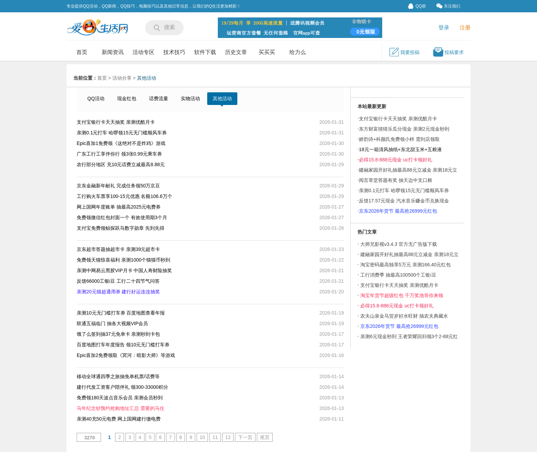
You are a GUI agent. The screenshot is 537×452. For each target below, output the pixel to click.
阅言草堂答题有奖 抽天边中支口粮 (395, 180)
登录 (443, 27)
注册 (465, 27)
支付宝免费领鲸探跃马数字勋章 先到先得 (120, 228)
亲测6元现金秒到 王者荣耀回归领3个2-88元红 (409, 336)
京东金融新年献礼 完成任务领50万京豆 (118, 185)
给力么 (297, 52)
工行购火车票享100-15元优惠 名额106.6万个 (124, 196)
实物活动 (190, 98)
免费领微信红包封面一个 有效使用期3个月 (122, 217)
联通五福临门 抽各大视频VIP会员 (112, 323)
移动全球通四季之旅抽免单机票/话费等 (118, 376)
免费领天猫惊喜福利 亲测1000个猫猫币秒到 (123, 260)
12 (228, 437)
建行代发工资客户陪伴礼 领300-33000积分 (122, 387)
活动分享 (122, 78)
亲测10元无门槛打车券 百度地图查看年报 (121, 313)
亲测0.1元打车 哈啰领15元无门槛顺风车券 (122, 132)
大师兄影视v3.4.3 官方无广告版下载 (398, 244)
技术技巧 (174, 52)
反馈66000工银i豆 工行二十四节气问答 (119, 281)
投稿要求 (448, 51)
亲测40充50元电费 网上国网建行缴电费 (119, 419)
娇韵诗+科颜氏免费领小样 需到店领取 (399, 139)
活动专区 (143, 52)
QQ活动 (95, 98)
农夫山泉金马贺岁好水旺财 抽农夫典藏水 (404, 316)
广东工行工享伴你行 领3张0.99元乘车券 (119, 154)
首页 (81, 52)
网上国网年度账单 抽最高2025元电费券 (119, 207)
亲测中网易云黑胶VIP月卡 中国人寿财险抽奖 (124, 270)
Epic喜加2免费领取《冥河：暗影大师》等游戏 (126, 355)
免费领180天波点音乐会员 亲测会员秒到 (120, 397)
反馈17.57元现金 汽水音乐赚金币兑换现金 (404, 200)
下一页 (245, 437)
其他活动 (146, 78)
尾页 (265, 437)
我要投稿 (404, 51)
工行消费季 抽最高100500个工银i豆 (398, 275)
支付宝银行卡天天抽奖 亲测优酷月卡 (116, 122)
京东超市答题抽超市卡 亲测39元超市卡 (118, 249)
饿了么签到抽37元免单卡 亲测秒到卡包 (118, 334)
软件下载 (205, 52)
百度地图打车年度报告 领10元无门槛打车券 (123, 344)
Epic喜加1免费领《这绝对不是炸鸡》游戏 (121, 143)
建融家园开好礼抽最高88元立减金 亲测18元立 (409, 254)
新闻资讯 (113, 52)
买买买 (267, 52)
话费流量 (158, 98)
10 (202, 437)
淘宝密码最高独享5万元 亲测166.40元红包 (405, 264)
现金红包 (126, 98)
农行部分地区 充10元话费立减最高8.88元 (121, 164)
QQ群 (417, 6)
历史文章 (236, 52)
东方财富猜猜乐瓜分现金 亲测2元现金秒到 (404, 129)
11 (215, 437)
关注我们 (448, 6)
